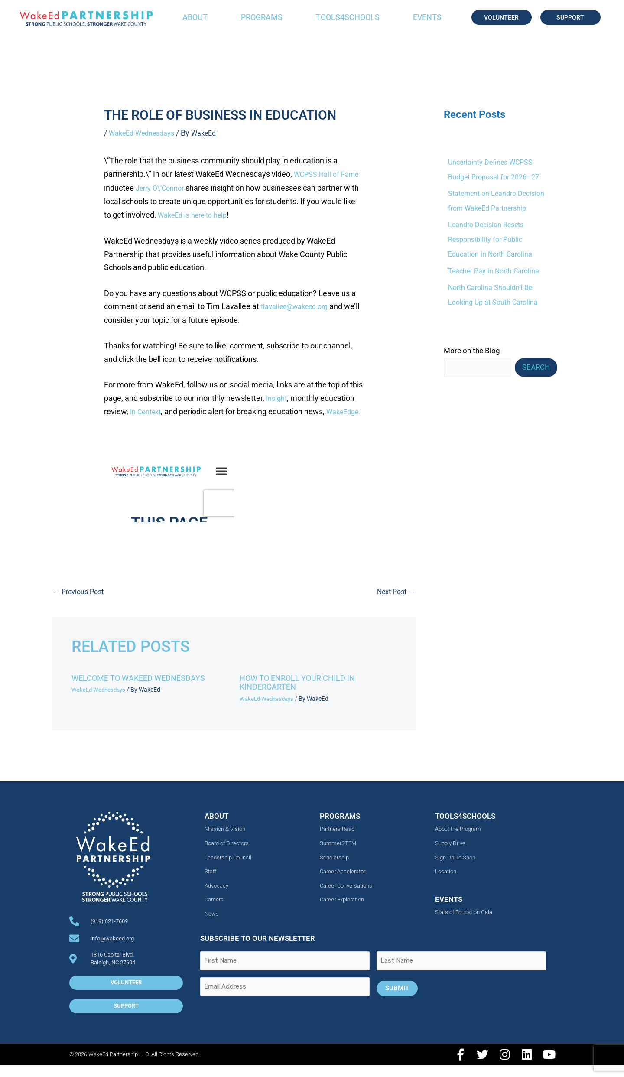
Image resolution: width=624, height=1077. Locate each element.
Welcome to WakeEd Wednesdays (146, 689)
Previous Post (80, 603)
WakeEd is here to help (233, 213)
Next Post (394, 603)
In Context (148, 409)
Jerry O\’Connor (184, 187)
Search (536, 367)
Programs (262, 17)
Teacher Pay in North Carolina (496, 271)
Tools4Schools (348, 17)
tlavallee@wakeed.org (299, 304)
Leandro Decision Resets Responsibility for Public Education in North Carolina (492, 239)
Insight (277, 396)
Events (427, 17)
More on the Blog (472, 350)
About (195, 17)
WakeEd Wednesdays (146, 132)
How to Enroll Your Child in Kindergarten (304, 693)
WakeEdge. (145, 422)
